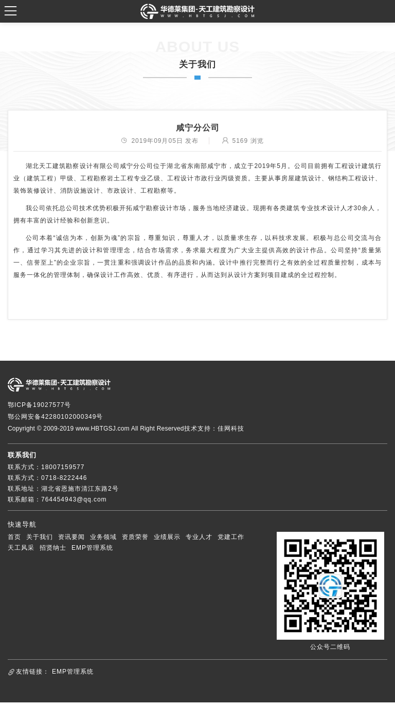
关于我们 (39, 537)
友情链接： (32, 671)
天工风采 (21, 547)
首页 (14, 537)
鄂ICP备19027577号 (39, 404)
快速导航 (22, 524)
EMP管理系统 (92, 547)
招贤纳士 (53, 547)
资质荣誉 (135, 537)
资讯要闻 (71, 537)
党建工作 (231, 537)
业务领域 (103, 537)
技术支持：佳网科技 (214, 428)
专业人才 (199, 537)
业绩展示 (167, 537)
